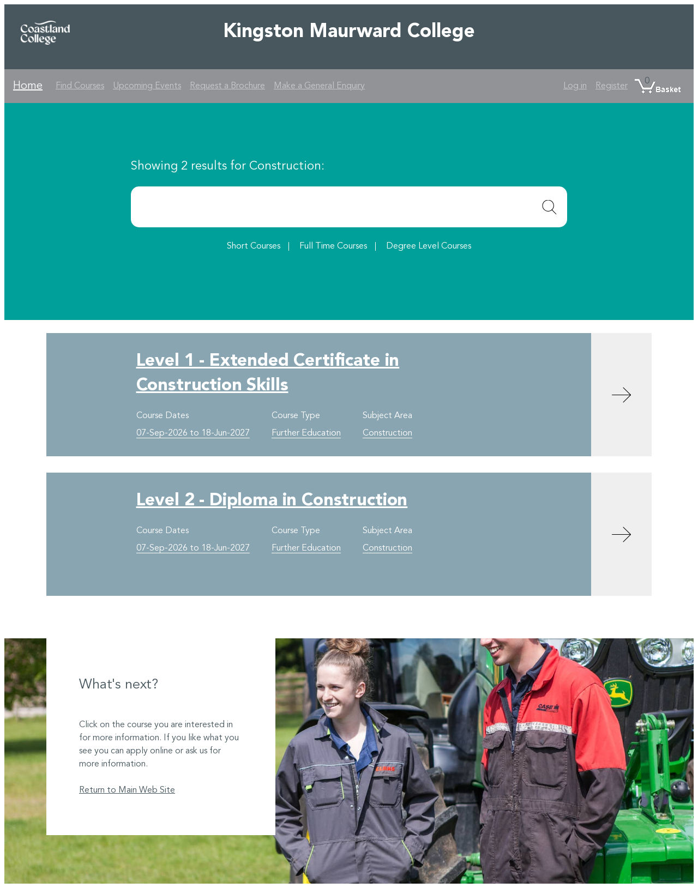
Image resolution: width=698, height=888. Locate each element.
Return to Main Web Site (127, 790)
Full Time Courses (333, 246)
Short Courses (253, 246)
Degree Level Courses (428, 246)
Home (28, 86)
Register (611, 86)
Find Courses (80, 86)
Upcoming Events (147, 86)
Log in (575, 86)
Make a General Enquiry (319, 86)
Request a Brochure (227, 86)
